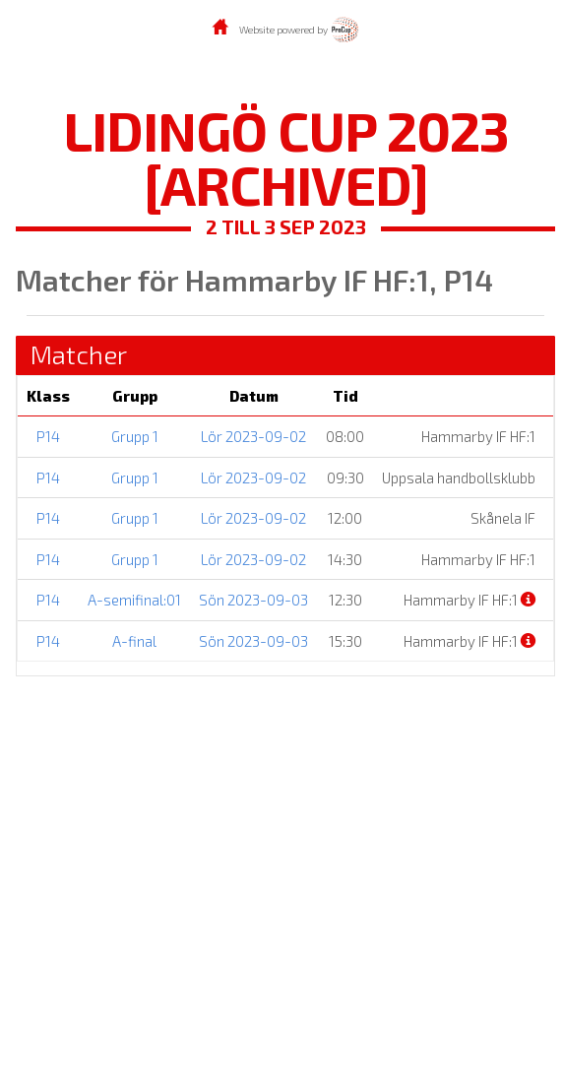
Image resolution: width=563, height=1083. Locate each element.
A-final (134, 641)
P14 (48, 436)
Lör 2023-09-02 (253, 436)
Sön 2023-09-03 (253, 599)
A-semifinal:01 (134, 599)
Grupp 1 (134, 436)
